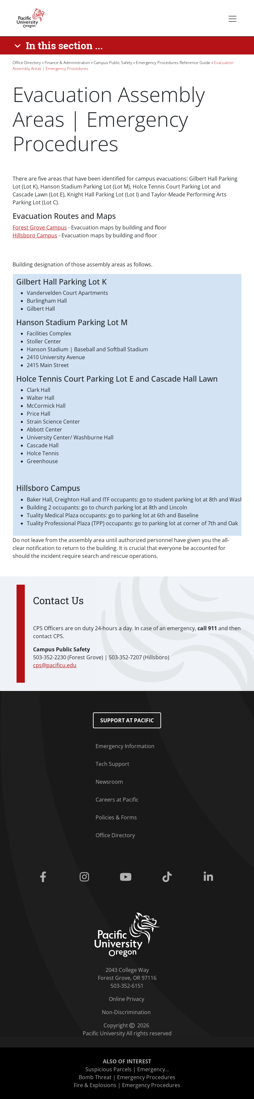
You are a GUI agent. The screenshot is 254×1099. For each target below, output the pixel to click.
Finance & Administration (67, 62)
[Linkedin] (210, 877)
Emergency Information (125, 746)
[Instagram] (85, 877)
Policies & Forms (116, 817)
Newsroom (109, 781)
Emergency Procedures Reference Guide (173, 62)
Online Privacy (126, 999)
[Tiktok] (168, 877)
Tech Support (112, 764)
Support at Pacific (127, 720)
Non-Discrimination (126, 1012)
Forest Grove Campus (40, 227)
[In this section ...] (60, 45)
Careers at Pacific (117, 799)
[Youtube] (127, 877)
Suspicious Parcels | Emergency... (127, 1069)
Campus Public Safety (113, 62)
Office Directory (27, 62)
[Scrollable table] (127, 405)
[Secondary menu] (232, 19)
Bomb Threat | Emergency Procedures (127, 1077)
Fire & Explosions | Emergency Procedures (127, 1085)
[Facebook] (44, 877)
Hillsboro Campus (35, 235)
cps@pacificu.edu (54, 665)
